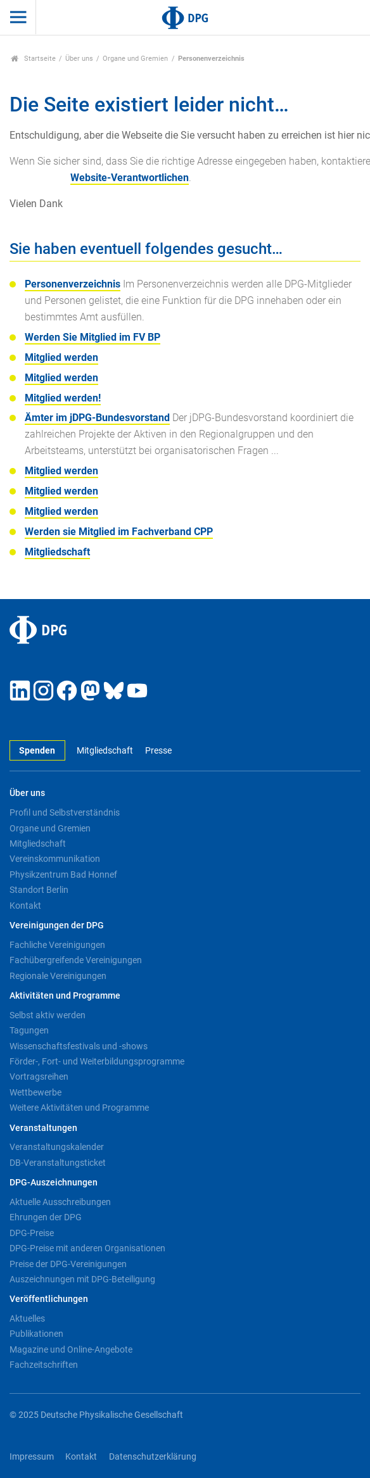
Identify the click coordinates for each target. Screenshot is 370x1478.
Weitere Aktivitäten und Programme (79, 1107)
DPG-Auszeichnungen (54, 1182)
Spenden (37, 750)
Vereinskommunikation (55, 859)
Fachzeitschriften (44, 1365)
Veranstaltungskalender (57, 1147)
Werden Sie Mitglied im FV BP (92, 337)
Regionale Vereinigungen (58, 976)
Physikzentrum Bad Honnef (63, 874)
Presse (158, 750)
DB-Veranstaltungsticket (58, 1163)
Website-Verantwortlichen (129, 178)
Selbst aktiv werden (48, 1015)
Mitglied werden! (63, 398)
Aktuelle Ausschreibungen (60, 1202)
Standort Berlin (39, 890)
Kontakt (25, 905)
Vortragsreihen (39, 1076)
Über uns (79, 58)
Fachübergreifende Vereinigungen (76, 960)
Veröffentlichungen (49, 1299)
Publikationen (36, 1334)
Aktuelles (27, 1318)
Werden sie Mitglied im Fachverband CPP (119, 532)
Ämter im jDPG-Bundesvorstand (97, 418)
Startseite (33, 58)
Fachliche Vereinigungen (57, 945)
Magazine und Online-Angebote (71, 1349)
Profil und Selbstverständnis (65, 812)
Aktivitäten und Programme (65, 995)
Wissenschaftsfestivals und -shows (79, 1046)
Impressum (32, 1456)
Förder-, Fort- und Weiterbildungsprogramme (97, 1061)
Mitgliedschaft (57, 552)
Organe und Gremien (135, 58)
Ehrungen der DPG (46, 1217)
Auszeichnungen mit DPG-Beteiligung (82, 1279)
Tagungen (29, 1030)
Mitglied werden (61, 357)
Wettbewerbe (35, 1092)
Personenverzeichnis (72, 284)
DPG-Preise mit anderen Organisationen (87, 1248)
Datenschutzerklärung (152, 1456)
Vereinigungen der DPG (57, 925)
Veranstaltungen (43, 1128)
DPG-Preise (32, 1233)
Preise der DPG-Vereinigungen (68, 1264)
